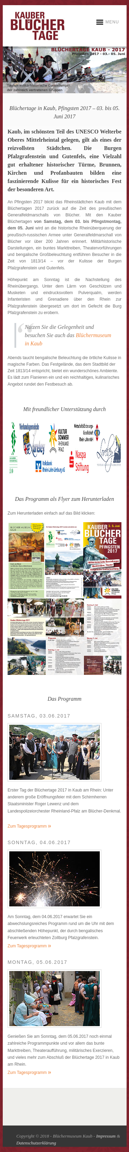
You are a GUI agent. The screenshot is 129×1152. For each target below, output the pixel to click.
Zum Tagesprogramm (29, 826)
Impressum (106, 1136)
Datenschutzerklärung (36, 1142)
